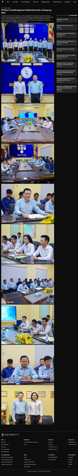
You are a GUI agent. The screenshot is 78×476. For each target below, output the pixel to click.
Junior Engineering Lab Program (31, 442)
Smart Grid (15, 1)
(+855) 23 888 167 (72, 444)
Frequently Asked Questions (30, 464)
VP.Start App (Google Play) (7, 457)
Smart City (35, 1)
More (75, 1)
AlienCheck (67, 1)
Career (25, 457)
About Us (50, 442)
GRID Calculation (57, 1)
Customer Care (27, 459)
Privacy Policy (27, 466)
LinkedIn (70, 464)
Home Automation (25, 1)
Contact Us (50, 444)
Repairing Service (46, 1)
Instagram (70, 459)
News (9, 8)
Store (8, 1)
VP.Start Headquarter (53, 457)
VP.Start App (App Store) (6, 459)
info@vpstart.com (72, 442)
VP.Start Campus (52, 459)
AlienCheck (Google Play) (7, 462)
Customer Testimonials (29, 462)
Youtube (70, 462)
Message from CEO (52, 449)
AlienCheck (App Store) (6, 464)
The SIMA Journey (52, 446)
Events (25, 444)
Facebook (70, 457)
